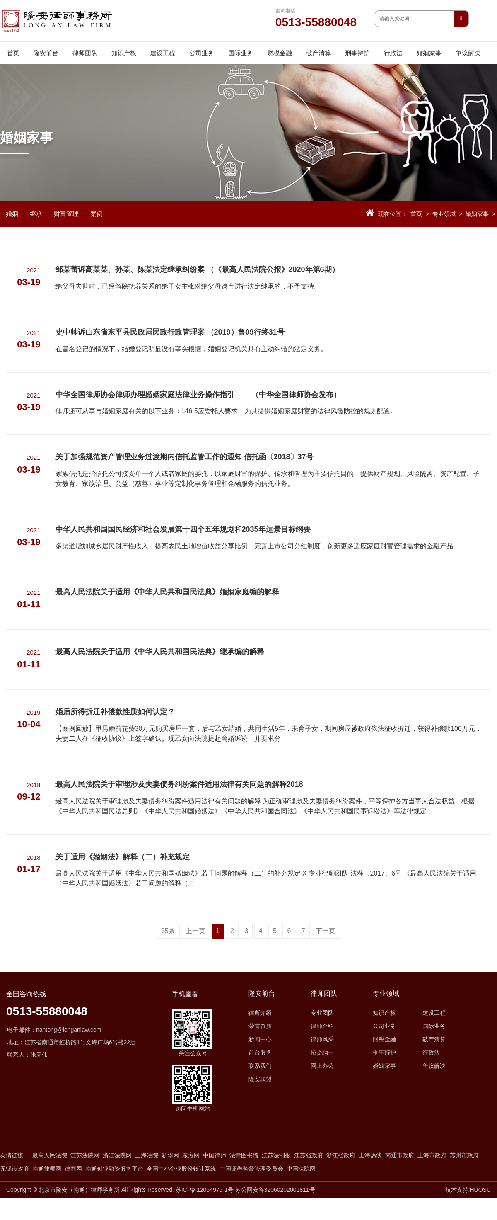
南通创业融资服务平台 (114, 1168)
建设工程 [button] (162, 52)
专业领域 (444, 214)
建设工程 (434, 1012)
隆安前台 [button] (46, 52)
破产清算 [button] (318, 52)
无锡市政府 (14, 1168)
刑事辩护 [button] (357, 52)
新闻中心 (260, 1039)
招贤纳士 (322, 1052)
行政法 (431, 1052)
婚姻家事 (477, 214)
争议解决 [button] (468, 52)
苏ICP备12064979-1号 (205, 1189)
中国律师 (214, 1155)
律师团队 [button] (84, 52)
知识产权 (384, 1012)
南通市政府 (399, 1155)
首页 (13, 52)
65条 (168, 930)
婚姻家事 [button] (429, 52)
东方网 (191, 1155)
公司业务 (384, 1026)
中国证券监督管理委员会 (251, 1168)
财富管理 (66, 213)
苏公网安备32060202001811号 (275, 1189)
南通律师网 (46, 1168)
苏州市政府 (464, 1155)
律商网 (73, 1168)
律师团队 (324, 993)
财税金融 (384, 1039)
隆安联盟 (260, 1079)
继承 (36, 213)
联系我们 (260, 1065)
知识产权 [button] (123, 52)
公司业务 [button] (201, 52)
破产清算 (434, 1039)
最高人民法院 (49, 1155)
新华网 (170, 1155)
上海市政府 (431, 1155)
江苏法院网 (84, 1155)
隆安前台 (261, 993)
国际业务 (434, 1026)
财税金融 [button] (279, 52)
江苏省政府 (308, 1155)
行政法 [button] (393, 52)
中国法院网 (301, 1168)
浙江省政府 (340, 1155)
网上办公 (322, 1065)
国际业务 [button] (240, 52)
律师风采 (322, 1039)
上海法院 (146, 1155)
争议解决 (434, 1065)
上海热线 (370, 1155)
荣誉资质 (260, 1026)
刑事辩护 (384, 1052)
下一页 (325, 930)
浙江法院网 (117, 1155)
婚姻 (12, 213)
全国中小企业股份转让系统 (181, 1168)
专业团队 (322, 1012)
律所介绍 (260, 1012)
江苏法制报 (276, 1155)
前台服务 (260, 1052)
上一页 (195, 930)
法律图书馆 (243, 1155)
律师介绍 (322, 1026)
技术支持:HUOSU (468, 1189)
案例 (96, 213)
